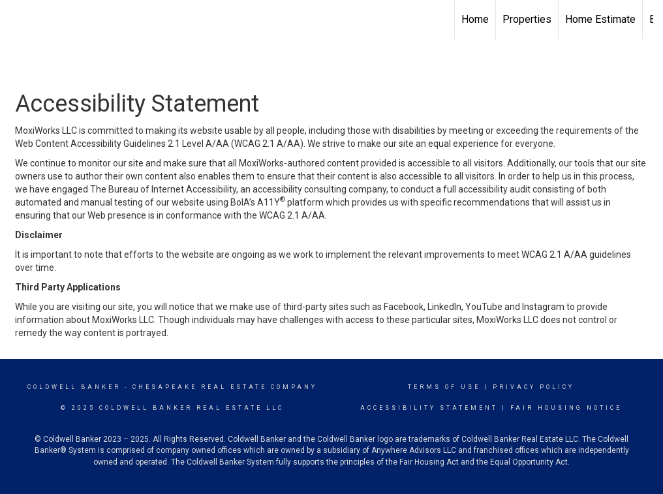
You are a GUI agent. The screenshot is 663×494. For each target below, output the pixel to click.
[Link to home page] (16, 19)
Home (475, 19)
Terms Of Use (444, 387)
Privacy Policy (533, 387)
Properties (526, 19)
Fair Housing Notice (566, 408)
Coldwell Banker (74, 387)
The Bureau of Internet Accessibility (163, 189)
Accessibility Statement (429, 408)
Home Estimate (600, 19)
